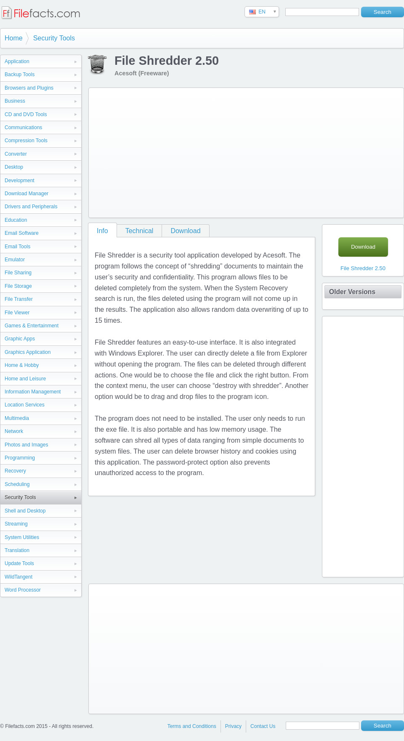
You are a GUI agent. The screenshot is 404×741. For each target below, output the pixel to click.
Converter (16, 154)
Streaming (16, 524)
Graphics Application (27, 352)
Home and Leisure (25, 379)
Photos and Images (26, 445)
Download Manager (26, 194)
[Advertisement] (212, 151)
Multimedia (17, 418)
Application (17, 61)
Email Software (22, 233)
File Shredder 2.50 (362, 268)
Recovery (15, 471)
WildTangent (18, 577)
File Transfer (19, 299)
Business (15, 101)
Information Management (33, 392)
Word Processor (23, 590)
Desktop (14, 167)
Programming (20, 458)
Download (185, 230)
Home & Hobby (22, 365)
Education (16, 220)
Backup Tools (20, 74)
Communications (23, 127)
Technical (139, 230)
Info (102, 230)
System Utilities (22, 537)
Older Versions (352, 291)
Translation (17, 550)
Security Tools (54, 38)
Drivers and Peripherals (31, 207)
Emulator (15, 260)
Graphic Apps (20, 339)
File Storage (18, 286)
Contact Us (262, 726)
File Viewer (17, 313)
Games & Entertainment (31, 326)
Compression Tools (26, 140)
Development (20, 180)
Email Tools (17, 247)
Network (14, 431)
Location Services (25, 405)
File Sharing (18, 273)
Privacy (233, 726)
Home (14, 38)
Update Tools (19, 563)
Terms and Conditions (191, 726)
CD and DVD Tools (26, 114)
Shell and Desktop (25, 511)
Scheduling (17, 484)
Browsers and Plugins (29, 88)
